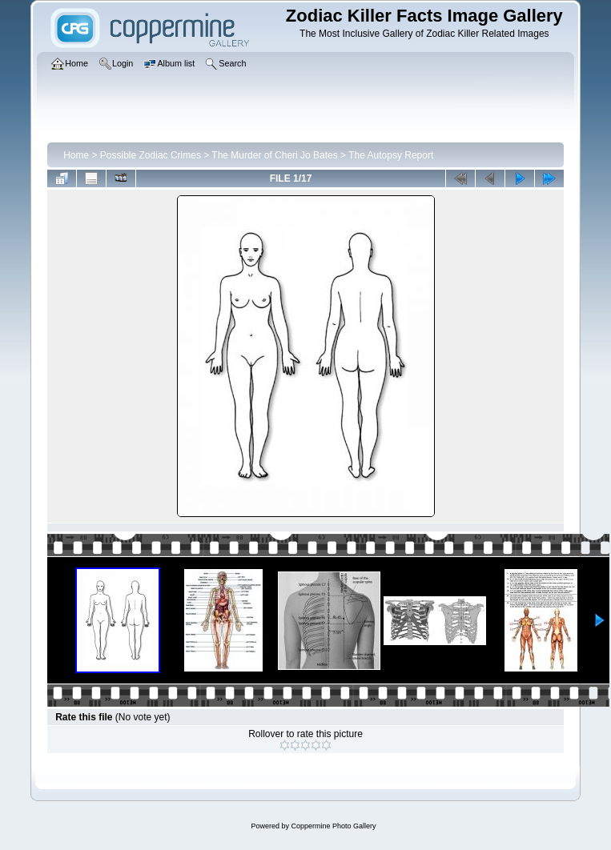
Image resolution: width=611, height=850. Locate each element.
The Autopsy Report (390, 155)
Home (76, 155)
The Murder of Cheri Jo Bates (274, 155)
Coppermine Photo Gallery (333, 826)
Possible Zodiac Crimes (150, 155)
